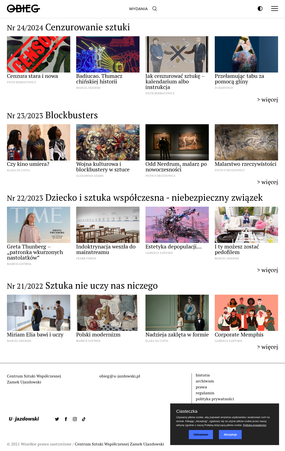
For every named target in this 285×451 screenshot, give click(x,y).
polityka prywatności (215, 398)
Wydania (138, 9)
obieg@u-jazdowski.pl (119, 376)
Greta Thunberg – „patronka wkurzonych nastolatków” (35, 252)
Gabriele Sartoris (159, 253)
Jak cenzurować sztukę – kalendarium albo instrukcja (175, 81)
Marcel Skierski (88, 88)
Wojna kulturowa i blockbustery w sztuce (103, 166)
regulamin (205, 393)
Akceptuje (230, 434)
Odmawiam (201, 434)
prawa (201, 387)
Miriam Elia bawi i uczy (35, 334)
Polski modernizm (98, 334)
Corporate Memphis (239, 334)
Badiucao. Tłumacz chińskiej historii (99, 78)
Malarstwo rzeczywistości (245, 163)
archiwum (205, 381)
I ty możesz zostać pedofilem (237, 249)
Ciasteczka (187, 411)
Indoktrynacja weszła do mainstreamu (106, 249)
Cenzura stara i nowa (32, 75)
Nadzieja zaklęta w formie (177, 334)
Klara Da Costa (18, 170)
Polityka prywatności (254, 425)
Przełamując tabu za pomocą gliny (239, 78)
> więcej (267, 99)
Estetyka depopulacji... (173, 246)
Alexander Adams (90, 176)
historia (203, 375)
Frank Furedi (86, 258)
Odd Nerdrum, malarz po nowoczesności (176, 166)
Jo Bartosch (224, 88)
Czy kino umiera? (29, 163)
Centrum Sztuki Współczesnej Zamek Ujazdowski (119, 444)
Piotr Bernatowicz (21, 82)
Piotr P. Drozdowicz (160, 176)
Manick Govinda (19, 264)
